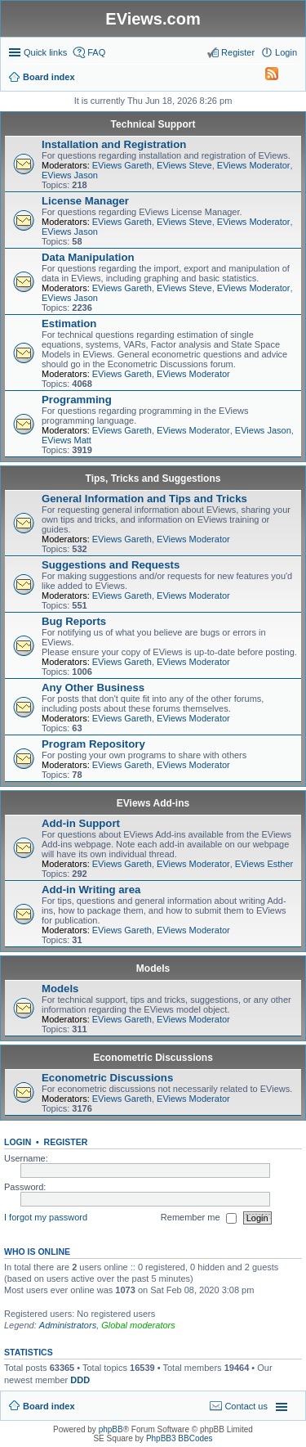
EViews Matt (66, 440)
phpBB (111, 1429)
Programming (77, 399)
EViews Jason (70, 175)
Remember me (199, 1218)
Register (66, 1142)
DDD (80, 1380)
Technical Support (153, 124)
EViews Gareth (122, 165)
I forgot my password (45, 1217)
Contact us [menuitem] (246, 1406)
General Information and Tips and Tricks (144, 498)
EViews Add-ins (153, 803)
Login (17, 1142)
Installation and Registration (114, 144)
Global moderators (138, 1325)
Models (153, 968)
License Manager (85, 201)
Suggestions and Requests (111, 565)
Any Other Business (93, 687)
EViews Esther (264, 864)
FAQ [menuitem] (96, 52)
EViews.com (152, 19)
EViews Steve (184, 165)
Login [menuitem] (286, 52)
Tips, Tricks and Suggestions (153, 478)
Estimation (69, 323)
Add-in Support (81, 823)
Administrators (67, 1325)
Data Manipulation (88, 257)
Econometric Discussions (153, 1057)
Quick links (45, 52)
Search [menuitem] (290, 78)
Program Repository (93, 744)
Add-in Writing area (91, 889)
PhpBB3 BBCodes (179, 1438)
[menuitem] (264, 77)
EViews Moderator (253, 165)
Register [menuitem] (238, 52)
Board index (49, 1406)
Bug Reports (74, 621)
